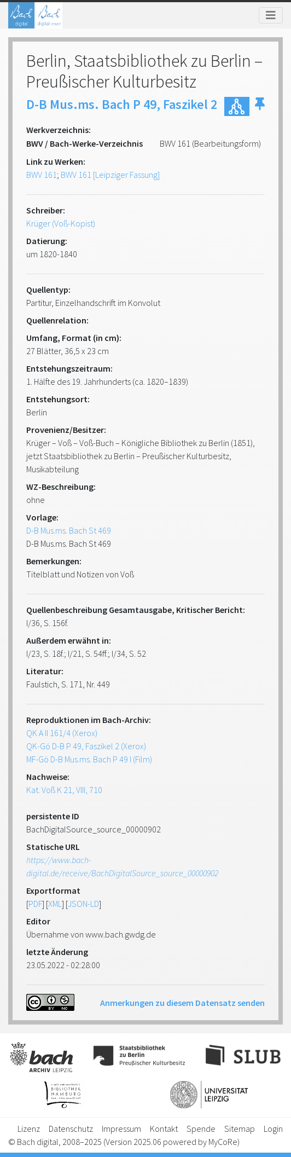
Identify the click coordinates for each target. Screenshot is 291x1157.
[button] (260, 106)
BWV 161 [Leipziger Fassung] (110, 174)
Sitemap (239, 1128)
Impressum (121, 1128)
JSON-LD (83, 903)
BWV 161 (41, 174)
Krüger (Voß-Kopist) (60, 223)
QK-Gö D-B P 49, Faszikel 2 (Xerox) (86, 746)
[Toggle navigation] (271, 15)
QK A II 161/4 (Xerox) (61, 732)
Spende (201, 1128)
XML (55, 903)
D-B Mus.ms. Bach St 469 (68, 530)
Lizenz (29, 1128)
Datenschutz (71, 1128)
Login (273, 1128)
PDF (35, 903)
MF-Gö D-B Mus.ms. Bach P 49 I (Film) (89, 759)
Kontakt (164, 1128)
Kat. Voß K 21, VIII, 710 (64, 789)
